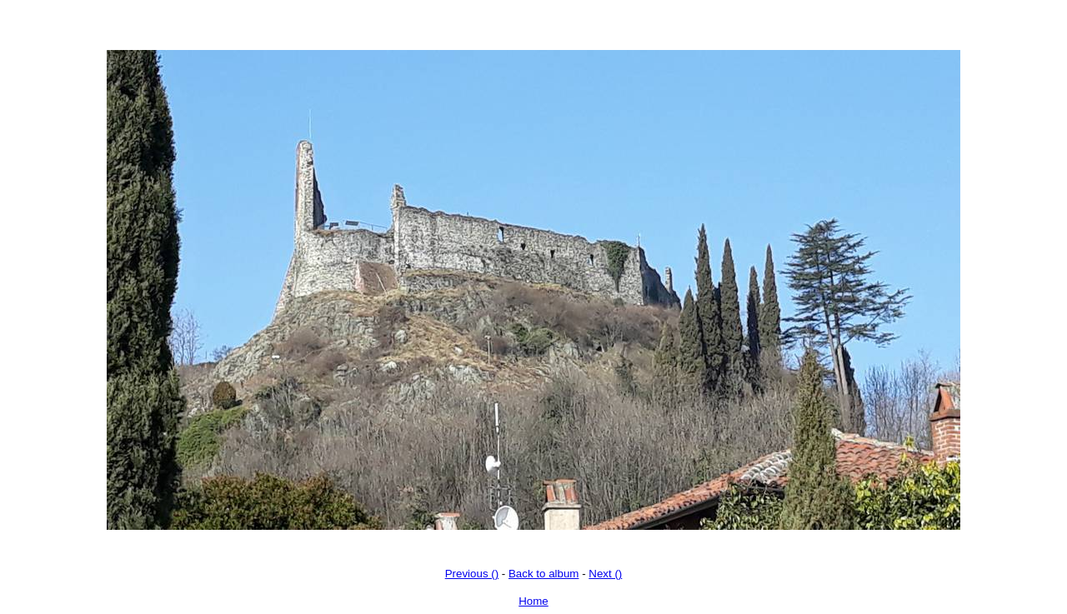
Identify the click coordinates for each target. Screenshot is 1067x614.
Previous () (471, 573)
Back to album (543, 573)
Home (533, 601)
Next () (605, 573)
